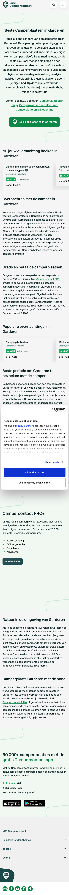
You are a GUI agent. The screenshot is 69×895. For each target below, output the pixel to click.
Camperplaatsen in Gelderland (38, 105)
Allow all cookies (34, 472)
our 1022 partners (23, 425)
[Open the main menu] (63, 4)
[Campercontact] (19, 5)
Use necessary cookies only (34, 482)
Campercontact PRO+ (48, 279)
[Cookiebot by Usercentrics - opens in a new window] (51, 410)
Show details (52, 462)
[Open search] (53, 4)
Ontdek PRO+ (12, 561)
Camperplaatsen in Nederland (34, 109)
